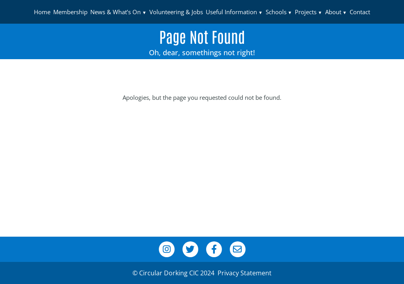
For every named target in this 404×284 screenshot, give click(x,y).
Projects (305, 12)
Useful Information (231, 12)
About (333, 12)
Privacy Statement (245, 273)
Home (42, 12)
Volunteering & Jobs (176, 12)
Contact (360, 12)
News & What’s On (115, 12)
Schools (276, 12)
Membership (70, 12)
